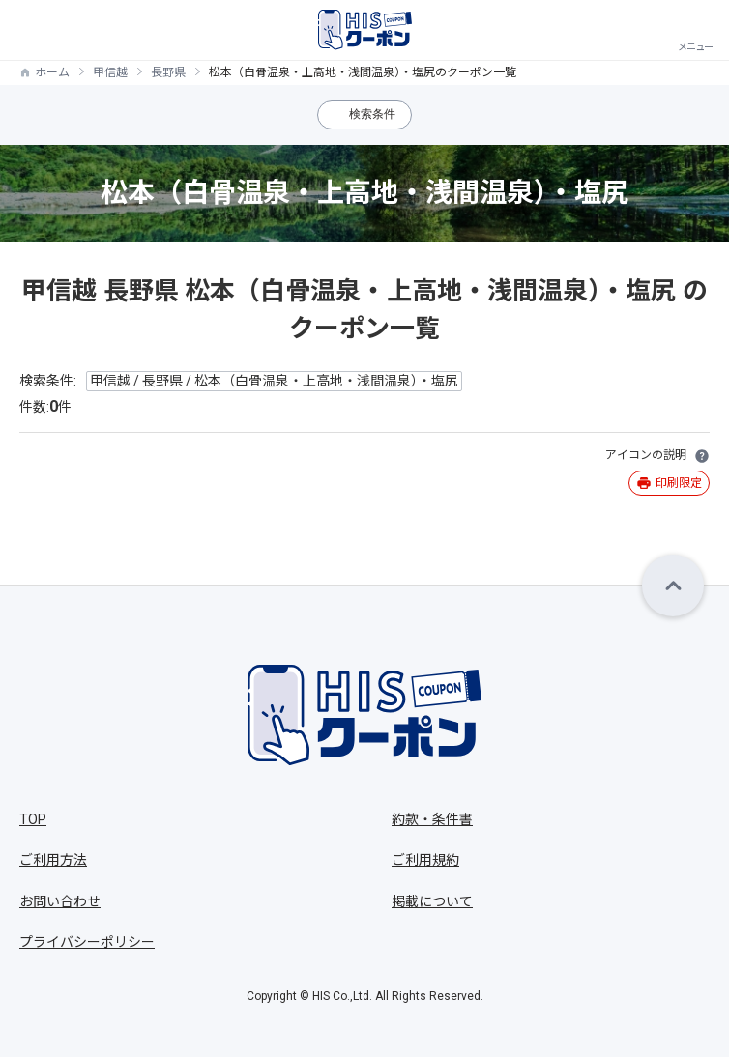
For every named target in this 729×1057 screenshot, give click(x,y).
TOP (32, 819)
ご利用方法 (53, 860)
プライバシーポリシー (87, 942)
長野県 (168, 72)
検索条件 (372, 114)
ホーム (52, 72)
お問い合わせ (60, 901)
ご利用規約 (425, 860)
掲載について (432, 901)
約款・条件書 (432, 819)
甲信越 (110, 72)
